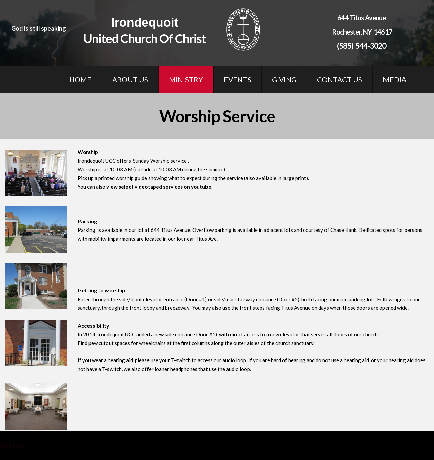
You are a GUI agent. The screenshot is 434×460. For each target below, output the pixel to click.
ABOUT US (130, 79)
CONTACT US (339, 79)
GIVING (284, 79)
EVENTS (237, 79)
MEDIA (394, 79)
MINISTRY (186, 79)
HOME (80, 79)
